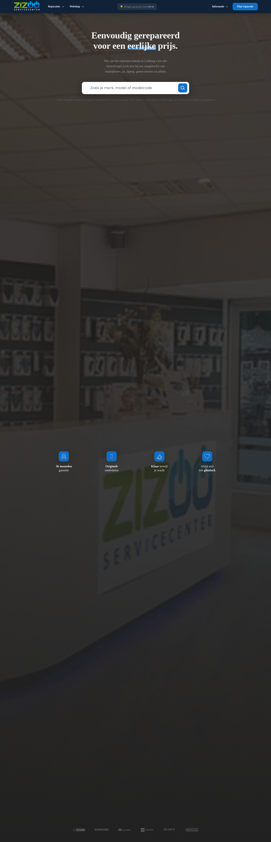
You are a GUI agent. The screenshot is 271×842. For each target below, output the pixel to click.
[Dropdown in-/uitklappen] (63, 7)
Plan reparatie (245, 6)
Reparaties (54, 6)
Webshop (75, 6)
